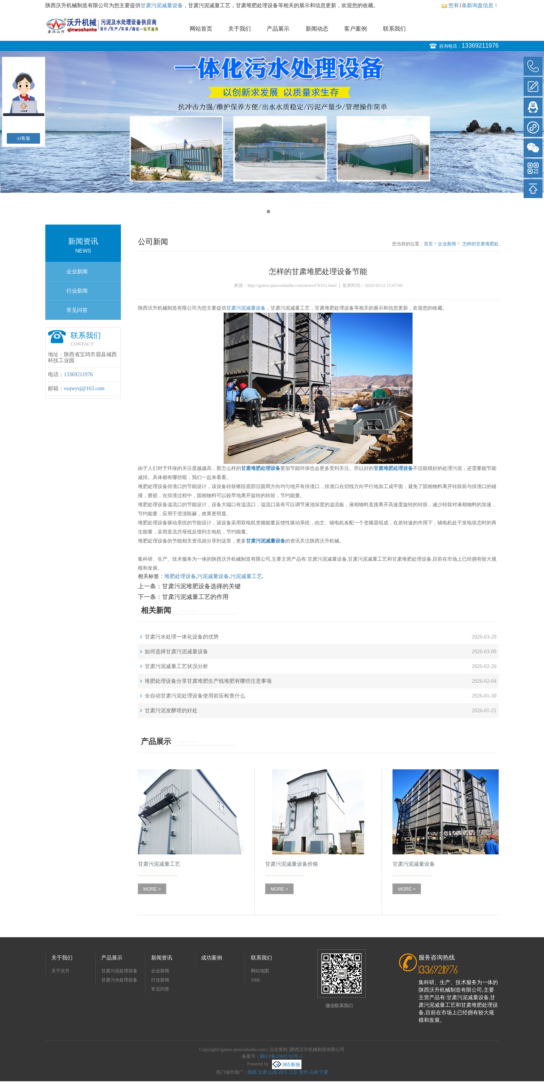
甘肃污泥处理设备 (119, 970)
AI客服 (24, 138)
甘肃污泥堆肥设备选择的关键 (201, 586)
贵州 (303, 1072)
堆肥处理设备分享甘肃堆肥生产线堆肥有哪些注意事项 (208, 681)
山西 (272, 1072)
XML (256, 980)
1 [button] (268, 211)
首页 (428, 243)
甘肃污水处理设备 (119, 980)
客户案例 (355, 29)
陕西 (252, 1072)
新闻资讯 (161, 958)
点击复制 (278, 1049)
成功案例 (211, 958)
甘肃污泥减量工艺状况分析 (176, 666)
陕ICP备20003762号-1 (281, 1056)
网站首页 (201, 29)
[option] (272, 122)
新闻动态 (317, 29)
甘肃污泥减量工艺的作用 (195, 597)
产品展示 (278, 29)
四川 (282, 1072)
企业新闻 (77, 271)
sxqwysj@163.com (84, 388)
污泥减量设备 (213, 576)
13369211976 (480, 45)
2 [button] (275, 211)
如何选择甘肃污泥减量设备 (176, 651)
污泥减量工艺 (246, 576)
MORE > (152, 889)
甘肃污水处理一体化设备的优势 (182, 637)
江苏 (293, 1072)
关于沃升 (60, 970)
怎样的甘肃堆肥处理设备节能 (480, 244)
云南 (313, 1072)
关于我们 (239, 29)
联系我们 (394, 29)
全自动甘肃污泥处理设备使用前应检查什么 (195, 696)
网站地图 (260, 970)
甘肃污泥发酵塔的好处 (171, 710)
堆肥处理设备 (180, 576)
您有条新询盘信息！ (470, 5)
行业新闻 (77, 291)
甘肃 (262, 1072)
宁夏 (323, 1072)
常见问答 (77, 310)
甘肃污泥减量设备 (162, 5)
